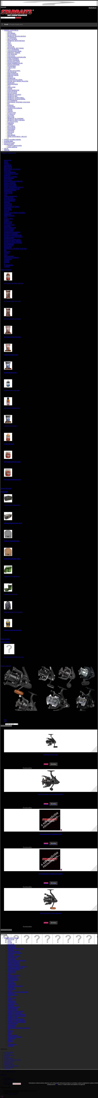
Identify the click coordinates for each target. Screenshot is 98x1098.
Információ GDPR (9, 144)
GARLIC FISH (11, 67)
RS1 (8, 103)
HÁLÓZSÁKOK (11, 72)
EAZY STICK (11, 55)
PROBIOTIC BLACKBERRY (15, 118)
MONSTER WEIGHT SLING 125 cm (13, 523)
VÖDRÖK (10, 124)
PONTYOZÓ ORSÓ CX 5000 (51, 754)
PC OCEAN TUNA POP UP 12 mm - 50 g (13, 657)
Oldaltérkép (7, 1069)
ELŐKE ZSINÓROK (13, 58)
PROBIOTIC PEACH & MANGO (16, 36)
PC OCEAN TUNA (12, 121)
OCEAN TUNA (11, 112)
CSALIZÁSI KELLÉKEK (14, 51)
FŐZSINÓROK (11, 66)
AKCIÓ (6, 148)
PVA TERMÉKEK (12, 100)
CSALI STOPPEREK (13, 49)
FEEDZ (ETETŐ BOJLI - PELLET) (17, 136)
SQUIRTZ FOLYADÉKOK (14, 108)
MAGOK (9, 133)
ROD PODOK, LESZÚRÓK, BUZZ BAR (18, 102)
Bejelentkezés (93, 7)
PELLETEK (10, 115)
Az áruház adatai (8, 141)
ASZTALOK (10, 46)
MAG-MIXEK (11, 135)
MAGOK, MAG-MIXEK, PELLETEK (17, 81)
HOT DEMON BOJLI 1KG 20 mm (12, 319)
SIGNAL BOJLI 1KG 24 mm (11, 354)
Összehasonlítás (27, 768)
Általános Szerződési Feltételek (12, 139)
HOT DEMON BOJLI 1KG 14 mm (12, 336)
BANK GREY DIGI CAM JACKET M (13, 612)
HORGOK (10, 76)
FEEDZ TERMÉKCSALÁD (15, 63)
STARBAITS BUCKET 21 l (10, 594)
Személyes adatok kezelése (14, 145)
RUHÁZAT (10, 105)
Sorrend (3, 724)
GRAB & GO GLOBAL (13, 70)
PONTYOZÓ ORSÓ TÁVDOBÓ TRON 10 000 (51, 834)
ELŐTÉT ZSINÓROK (13, 60)
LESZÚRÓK (10, 130)
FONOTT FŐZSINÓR (13, 64)
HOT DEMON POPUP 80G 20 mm (12, 461)
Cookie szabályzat (12, 147)
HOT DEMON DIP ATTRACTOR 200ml (13, 283)
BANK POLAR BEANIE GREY (11, 540)
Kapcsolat (3, 7)
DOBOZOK (10, 123)
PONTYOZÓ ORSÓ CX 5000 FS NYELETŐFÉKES (50, 794)
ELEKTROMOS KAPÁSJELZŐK (16, 57)
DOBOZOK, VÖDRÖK (13, 52)
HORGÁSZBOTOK (12, 73)
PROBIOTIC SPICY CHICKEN (16, 120)
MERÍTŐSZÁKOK (12, 84)
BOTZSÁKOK (11, 127)
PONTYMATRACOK (13, 90)
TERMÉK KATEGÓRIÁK (11, 30)
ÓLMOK (9, 88)
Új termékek (4, 491)
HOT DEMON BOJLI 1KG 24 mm (12, 301)
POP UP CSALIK (12, 93)
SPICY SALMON (12, 39)
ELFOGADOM (16, 1083)
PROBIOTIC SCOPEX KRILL (15, 97)
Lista (5, 721)
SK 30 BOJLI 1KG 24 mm (10, 426)
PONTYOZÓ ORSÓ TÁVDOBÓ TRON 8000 (50, 913)
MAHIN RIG (10, 82)
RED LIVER (10, 117)
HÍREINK (6, 150)
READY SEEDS (11, 34)
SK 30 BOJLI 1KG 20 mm (10, 372)
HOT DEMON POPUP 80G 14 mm (12, 479)
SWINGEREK (11, 106)
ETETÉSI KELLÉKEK (13, 61)
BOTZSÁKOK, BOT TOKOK (15, 48)
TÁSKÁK (10, 111)
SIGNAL (9, 31)
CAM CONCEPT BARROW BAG (12, 505)
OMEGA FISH (11, 87)
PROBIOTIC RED (12, 96)
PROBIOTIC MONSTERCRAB (16, 40)
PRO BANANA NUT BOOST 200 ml (12, 630)
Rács (5, 719)
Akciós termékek (5, 641)
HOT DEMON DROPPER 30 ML (12, 408)
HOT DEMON (11, 33)
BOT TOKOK (11, 126)
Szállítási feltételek (9, 1061)
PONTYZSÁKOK (12, 91)
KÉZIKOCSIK (11, 78)
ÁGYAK (9, 45)
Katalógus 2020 (8, 1063)
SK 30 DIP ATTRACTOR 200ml (11, 390)
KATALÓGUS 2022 (9, 142)
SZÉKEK (9, 109)
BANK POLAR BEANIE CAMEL (12, 558)
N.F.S (8, 85)
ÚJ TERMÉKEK (11, 37)
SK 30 (9, 42)
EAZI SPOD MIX (12, 54)
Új (8, 138)
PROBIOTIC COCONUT (14, 94)
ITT (56, 1084)
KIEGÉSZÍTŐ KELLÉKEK (14, 79)
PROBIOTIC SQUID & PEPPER (16, 99)
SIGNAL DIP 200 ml (9, 443)
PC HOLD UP (11, 114)
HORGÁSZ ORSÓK (12, 75)
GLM (8, 69)
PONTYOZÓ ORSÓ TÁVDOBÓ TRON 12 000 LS (51, 873)
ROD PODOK (11, 129)
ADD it (9, 43)
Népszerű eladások (6, 269)
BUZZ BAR (10, 132)
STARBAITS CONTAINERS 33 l (12, 576)
